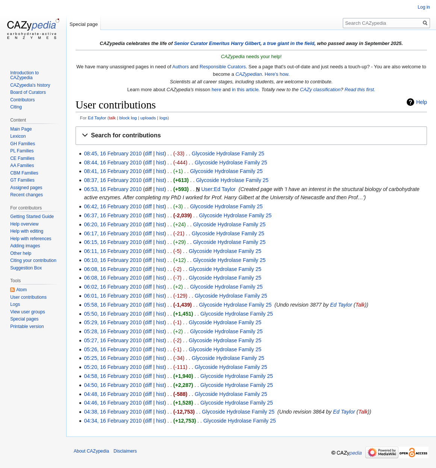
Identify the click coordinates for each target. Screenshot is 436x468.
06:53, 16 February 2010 (112, 189)
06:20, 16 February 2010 (112, 224)
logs (163, 117)
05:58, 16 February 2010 (112, 305)
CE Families (22, 158)
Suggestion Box (26, 268)
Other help (20, 253)
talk (112, 117)
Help (421, 102)
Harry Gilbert (245, 43)
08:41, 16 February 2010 (112, 171)
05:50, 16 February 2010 (112, 314)
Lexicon (18, 136)
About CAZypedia (91, 451)
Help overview (24, 224)
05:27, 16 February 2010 (112, 340)
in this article (245, 89)
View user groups (27, 312)
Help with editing (26, 231)
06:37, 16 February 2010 (112, 215)
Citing (16, 107)
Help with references (30, 238)
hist (160, 153)
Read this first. (360, 89)
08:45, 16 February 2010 (112, 153)
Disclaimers (125, 451)
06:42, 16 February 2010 (112, 206)
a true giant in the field (289, 43)
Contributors (22, 99)
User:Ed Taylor (218, 189)
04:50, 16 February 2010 (112, 385)
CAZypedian (248, 74)
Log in (424, 7)
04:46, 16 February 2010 (112, 403)
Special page (84, 24)
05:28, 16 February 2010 (112, 331)
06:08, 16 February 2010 (112, 269)
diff (148, 153)
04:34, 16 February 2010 (112, 421)
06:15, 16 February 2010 (112, 242)
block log (128, 117)
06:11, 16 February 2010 (112, 251)
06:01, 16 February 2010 (112, 296)
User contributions (28, 297)
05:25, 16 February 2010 (112, 358)
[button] (251, 135)
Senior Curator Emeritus (202, 43)
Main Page (21, 129)
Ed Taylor (97, 117)
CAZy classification (320, 89)
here (216, 89)
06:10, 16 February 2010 (112, 260)
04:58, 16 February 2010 (112, 376)
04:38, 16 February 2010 (112, 412)
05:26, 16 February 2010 (112, 349)
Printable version (27, 326)
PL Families (21, 150)
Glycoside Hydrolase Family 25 (228, 153)
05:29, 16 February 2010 (112, 322)
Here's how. (277, 74)
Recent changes (26, 194)
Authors (180, 66)
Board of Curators (28, 92)
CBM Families (24, 173)
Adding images (25, 245)
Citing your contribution (33, 260)
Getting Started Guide (32, 216)
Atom (21, 289)
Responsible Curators (223, 66)
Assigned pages (26, 187)
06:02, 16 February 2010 (112, 287)
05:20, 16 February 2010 (112, 367)
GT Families (22, 180)
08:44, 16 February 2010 (112, 163)
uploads (148, 117)
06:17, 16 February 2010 (112, 233)
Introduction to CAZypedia (24, 75)
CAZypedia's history (30, 85)
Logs (15, 304)
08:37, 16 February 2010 (112, 180)
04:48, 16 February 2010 (112, 394)
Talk (360, 305)
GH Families (22, 143)
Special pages (24, 319)
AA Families (22, 165)
